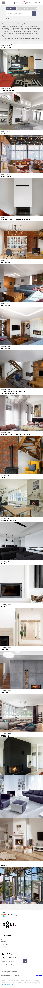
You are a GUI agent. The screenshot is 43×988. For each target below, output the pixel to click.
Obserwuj (39, 975)
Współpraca (5, 947)
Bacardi (21, 796)
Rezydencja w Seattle (21, 882)
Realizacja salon (21, 237)
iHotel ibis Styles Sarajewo (21, 151)
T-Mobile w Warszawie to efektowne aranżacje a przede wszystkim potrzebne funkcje (21, 495)
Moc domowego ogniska (21, 839)
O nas (3, 939)
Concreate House (21, 108)
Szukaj (39, 2)
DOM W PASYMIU (21, 581)
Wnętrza (21, 8)
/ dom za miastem (21, 194)
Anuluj (8, 18)
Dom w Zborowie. (21, 753)
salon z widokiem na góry (21, 538)
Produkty (11, 8)
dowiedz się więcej (8, 984)
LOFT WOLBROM (21, 280)
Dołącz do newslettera (8, 958)
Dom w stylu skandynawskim (21, 710)
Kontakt (3, 942)
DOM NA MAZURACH (21, 624)
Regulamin (4, 944)
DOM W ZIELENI (21, 366)
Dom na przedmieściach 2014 (21, 667)
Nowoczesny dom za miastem (21, 65)
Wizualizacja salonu (21, 409)
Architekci (32, 8)
